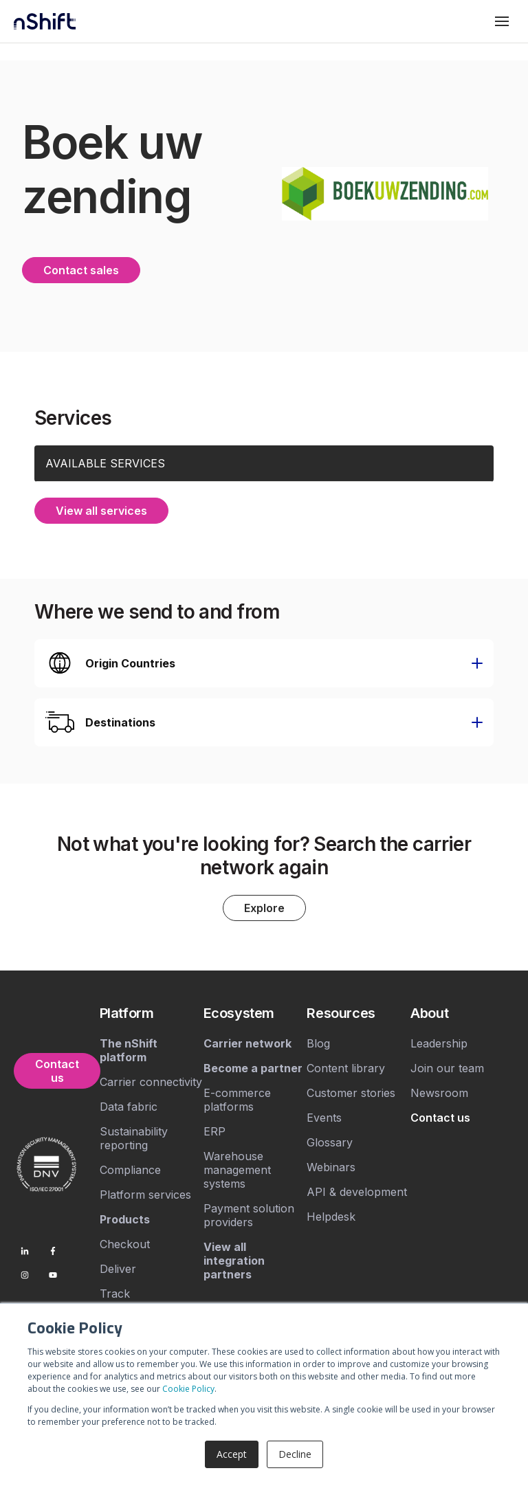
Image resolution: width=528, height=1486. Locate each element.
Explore (264, 908)
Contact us (57, 1071)
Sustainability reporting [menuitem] (134, 1138)
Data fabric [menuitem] (128, 1106)
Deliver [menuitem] (118, 1269)
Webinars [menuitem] (331, 1167)
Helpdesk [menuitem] (331, 1216)
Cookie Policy (188, 1389)
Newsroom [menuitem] (439, 1093)
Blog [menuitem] (318, 1043)
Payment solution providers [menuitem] (249, 1215)
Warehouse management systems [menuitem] (237, 1169)
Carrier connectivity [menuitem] (151, 1082)
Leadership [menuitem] (439, 1043)
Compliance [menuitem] (130, 1170)
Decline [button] (294, 1454)
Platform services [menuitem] (145, 1194)
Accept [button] (232, 1454)
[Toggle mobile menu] (502, 21)
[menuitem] (152, 1013)
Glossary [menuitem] (330, 1142)
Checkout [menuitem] (125, 1244)
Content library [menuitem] (346, 1068)
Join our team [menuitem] (447, 1068)
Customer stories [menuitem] (351, 1093)
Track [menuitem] (115, 1293)
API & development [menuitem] (357, 1192)
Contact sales (81, 270)
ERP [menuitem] (215, 1131)
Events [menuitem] (324, 1117)
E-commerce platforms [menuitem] (237, 1099)
